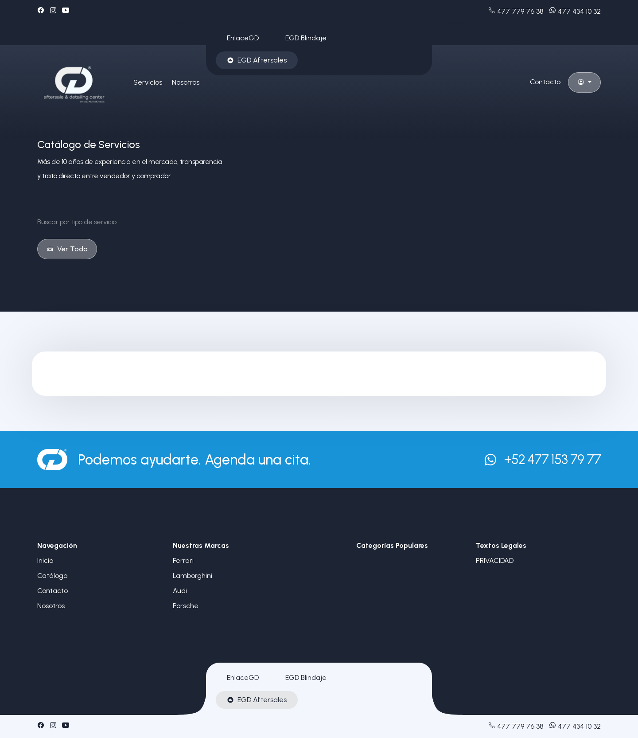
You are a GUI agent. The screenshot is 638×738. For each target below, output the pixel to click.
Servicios (147, 82)
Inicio (45, 560)
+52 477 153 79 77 (542, 459)
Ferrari (183, 560)
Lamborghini (192, 575)
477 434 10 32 (575, 11)
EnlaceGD (243, 38)
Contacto (545, 82)
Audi (180, 590)
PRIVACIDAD (495, 560)
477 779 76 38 (516, 11)
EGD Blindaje (306, 38)
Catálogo (52, 575)
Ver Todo (67, 249)
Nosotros (185, 82)
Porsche (185, 605)
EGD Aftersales (257, 60)
